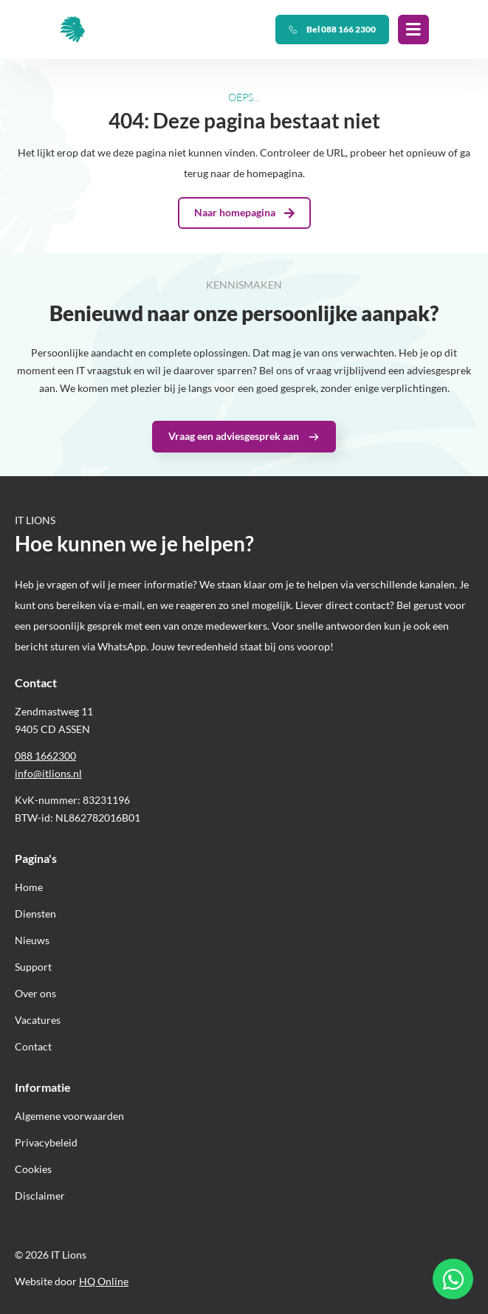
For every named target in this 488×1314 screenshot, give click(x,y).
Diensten (35, 913)
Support (33, 966)
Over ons (35, 993)
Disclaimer (40, 1195)
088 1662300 (45, 755)
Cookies (33, 1169)
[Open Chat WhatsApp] (453, 1279)
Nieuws (32, 940)
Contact (33, 1046)
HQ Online (103, 1281)
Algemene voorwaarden (69, 1116)
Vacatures (38, 1020)
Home (29, 887)
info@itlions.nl (48, 773)
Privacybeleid (46, 1142)
